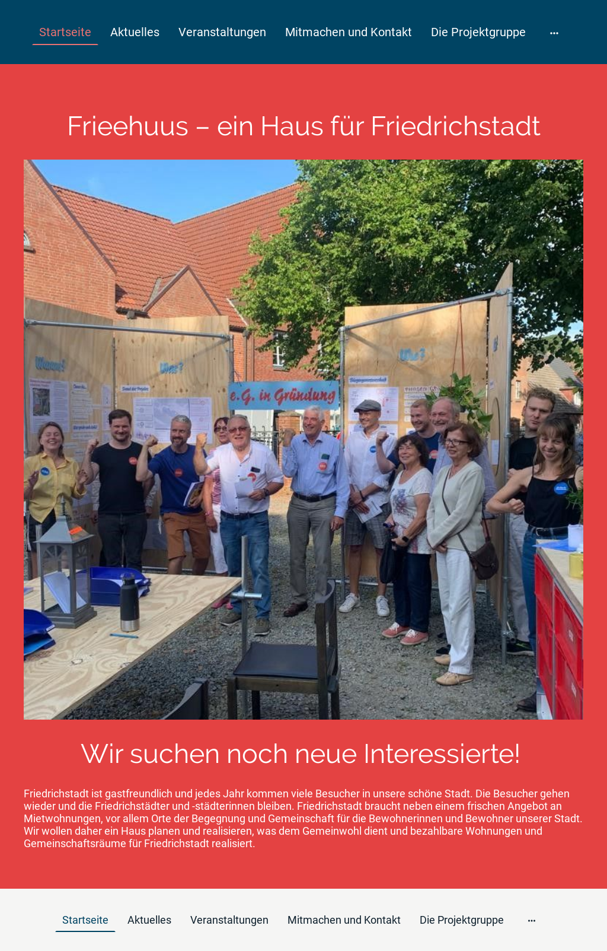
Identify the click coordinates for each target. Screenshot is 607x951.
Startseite (65, 32)
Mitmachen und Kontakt (348, 32)
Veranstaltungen (222, 32)
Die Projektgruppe (478, 32)
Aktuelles (134, 32)
